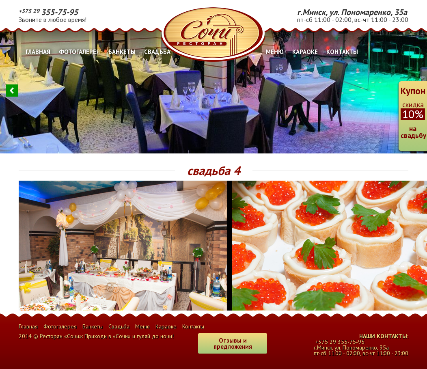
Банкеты (122, 52)
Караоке (305, 52)
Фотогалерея (79, 52)
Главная (38, 52)
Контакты (342, 52)
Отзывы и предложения (233, 343)
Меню (275, 52)
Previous (12, 90)
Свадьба (157, 52)
